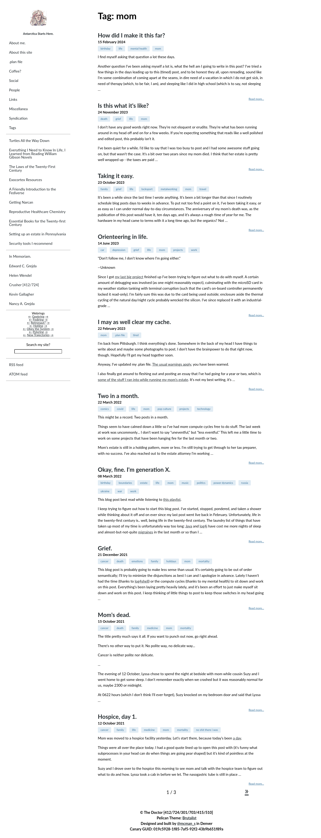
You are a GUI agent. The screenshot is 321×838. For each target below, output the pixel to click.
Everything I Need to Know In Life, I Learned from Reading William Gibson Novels (37, 154)
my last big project (129, 277)
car (102, 250)
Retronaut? (38, 322)
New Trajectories (38, 335)
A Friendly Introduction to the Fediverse (32, 191)
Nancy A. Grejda (22, 304)
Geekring (38, 316)
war (120, 491)
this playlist (172, 499)
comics (105, 408)
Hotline (38, 326)
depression (118, 250)
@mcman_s (186, 823)
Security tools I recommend (30, 244)
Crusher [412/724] (24, 285)
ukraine (105, 491)
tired (136, 335)
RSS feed (16, 365)
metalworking (169, 189)
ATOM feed (18, 374)
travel (202, 189)
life (120, 48)
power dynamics (223, 482)
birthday (106, 48)
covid (120, 408)
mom (158, 48)
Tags (12, 128)
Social (13, 80)
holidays (171, 561)
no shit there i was (207, 729)
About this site (20, 52)
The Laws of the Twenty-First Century (32, 169)
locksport (147, 189)
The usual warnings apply (171, 364)
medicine (152, 628)
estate (143, 482)
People (14, 90)
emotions (137, 561)
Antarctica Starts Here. (38, 33)
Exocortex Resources (25, 180)
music (185, 482)
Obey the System (38, 329)
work (194, 250)
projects (178, 250)
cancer (105, 561)
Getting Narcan (21, 202)
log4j (203, 526)
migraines (145, 532)
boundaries (125, 482)
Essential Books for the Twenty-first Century (37, 223)
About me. (17, 43)
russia (244, 482)
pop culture (164, 408)
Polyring (38, 332)
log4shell (142, 581)
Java (188, 526)
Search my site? (38, 345)
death (104, 118)
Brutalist (189, 818)
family (104, 189)
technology (203, 408)
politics (201, 482)
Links (13, 99)
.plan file (15, 62)
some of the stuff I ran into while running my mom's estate (143, 380)
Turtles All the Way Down (29, 141)
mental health (138, 48)
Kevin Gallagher (21, 294)
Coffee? (15, 71)
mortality (204, 561)
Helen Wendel (20, 275)
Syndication (18, 118)
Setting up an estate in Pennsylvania (37, 234)
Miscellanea (18, 109)
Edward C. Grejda (23, 266)
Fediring (38, 319)
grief (118, 118)
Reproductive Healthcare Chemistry (37, 212)
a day (237, 738)
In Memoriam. (20, 256)
